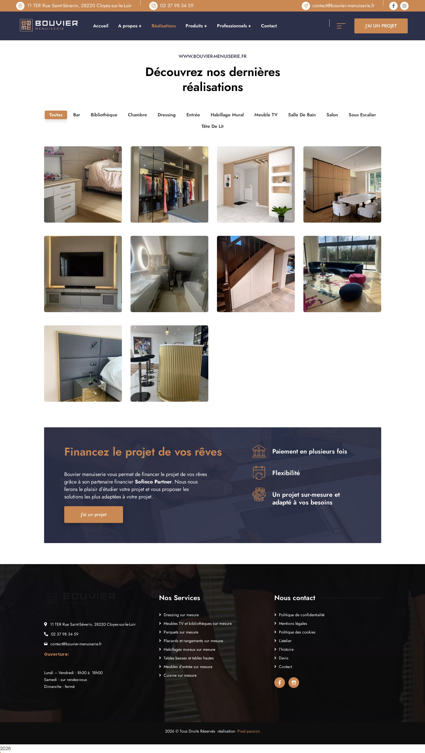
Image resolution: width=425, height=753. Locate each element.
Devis (283, 658)
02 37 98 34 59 (177, 5)
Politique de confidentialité (301, 615)
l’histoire (286, 649)
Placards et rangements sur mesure (193, 641)
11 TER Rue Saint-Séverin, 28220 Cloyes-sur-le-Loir (79, 5)
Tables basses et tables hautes (189, 658)
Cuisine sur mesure (180, 675)
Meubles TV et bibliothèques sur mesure (198, 623)
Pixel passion (248, 731)
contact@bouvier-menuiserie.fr (344, 5)
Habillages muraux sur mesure (189, 649)
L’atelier (285, 641)
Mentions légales (293, 623)
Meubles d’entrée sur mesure (188, 666)
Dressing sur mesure (181, 615)
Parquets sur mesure (181, 632)
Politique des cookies (297, 632)
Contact (285, 666)
